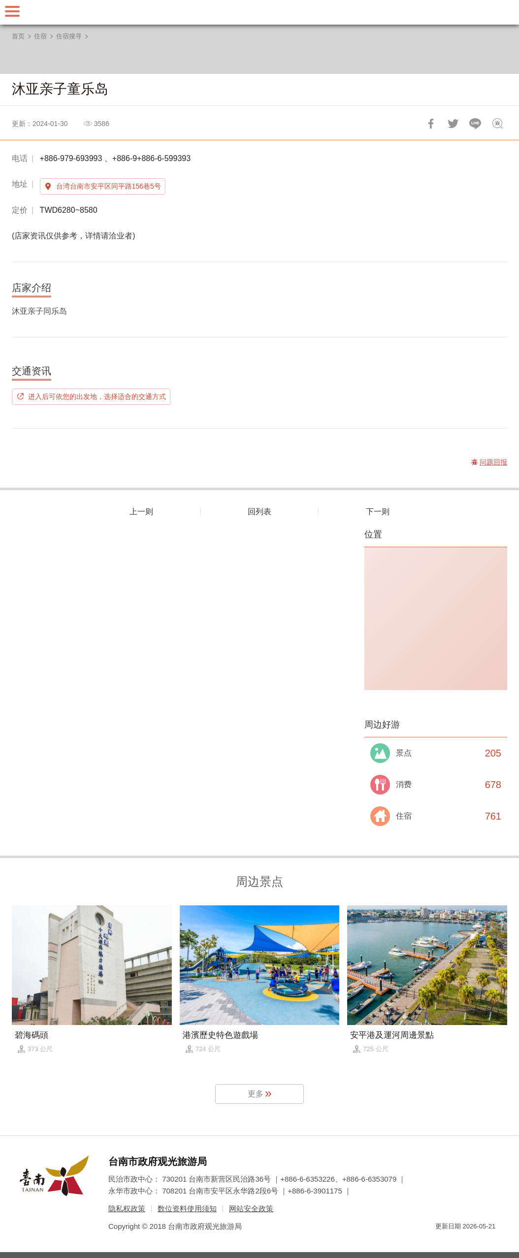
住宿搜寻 (69, 36)
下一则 (377, 511)
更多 (255, 1094)
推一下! (453, 123)
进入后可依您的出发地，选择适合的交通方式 (97, 396)
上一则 (141, 511)
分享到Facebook (431, 123)
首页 (18, 36)
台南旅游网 (259, 12)
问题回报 (497, 123)
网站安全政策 (251, 1208)
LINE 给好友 (475, 123)
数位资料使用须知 (187, 1208)
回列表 (259, 511)
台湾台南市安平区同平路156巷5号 (108, 186)
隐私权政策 (126, 1208)
